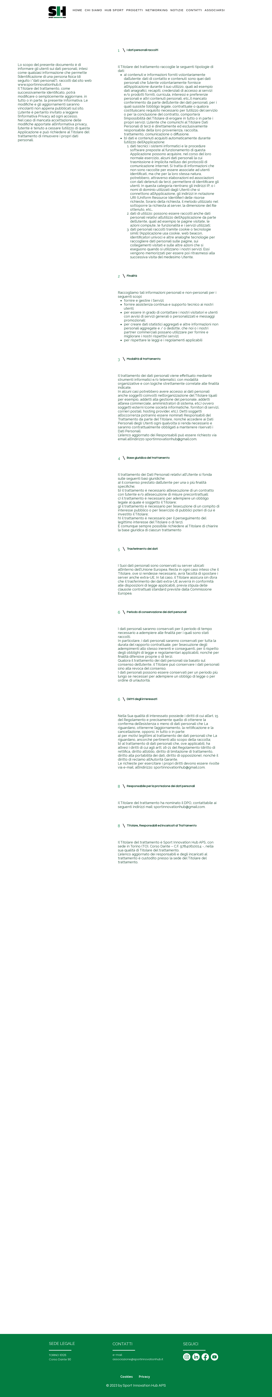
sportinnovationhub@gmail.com (170, 439)
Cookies (126, 1376)
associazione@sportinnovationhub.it (138, 1359)
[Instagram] (186, 1357)
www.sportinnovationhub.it (39, 84)
